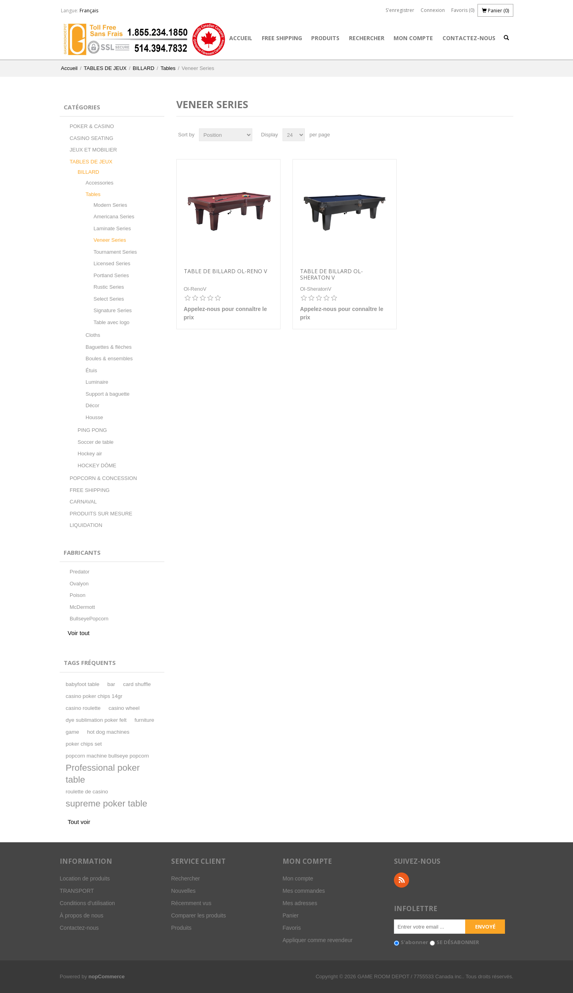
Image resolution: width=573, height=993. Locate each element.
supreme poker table (106, 803)
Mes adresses (300, 903)
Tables (167, 68)
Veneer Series (110, 240)
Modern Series (110, 205)
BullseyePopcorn (89, 619)
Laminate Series (112, 228)
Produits (325, 38)
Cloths (93, 335)
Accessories (99, 183)
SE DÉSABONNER (458, 942)
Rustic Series (109, 287)
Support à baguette (108, 394)
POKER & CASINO (92, 126)
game (72, 732)
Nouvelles (183, 891)
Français (89, 10)
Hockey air (90, 454)
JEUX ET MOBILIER (93, 150)
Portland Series (111, 275)
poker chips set (84, 744)
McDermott (82, 607)
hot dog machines (108, 732)
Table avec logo (111, 322)
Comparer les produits (198, 915)
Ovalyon (79, 584)
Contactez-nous (468, 38)
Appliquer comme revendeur (318, 940)
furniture (144, 720)
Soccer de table (95, 442)
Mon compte (413, 38)
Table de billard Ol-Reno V (225, 271)
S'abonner (414, 942)
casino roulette (83, 708)
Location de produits (85, 878)
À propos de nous (81, 915)
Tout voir (79, 821)
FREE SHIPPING (282, 38)
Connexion (433, 10)
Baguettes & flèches (109, 347)
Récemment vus (191, 903)
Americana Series (114, 217)
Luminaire (97, 382)
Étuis (91, 370)
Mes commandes (304, 891)
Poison (78, 595)
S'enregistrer (400, 10)
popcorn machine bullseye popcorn (107, 756)
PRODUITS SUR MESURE (101, 514)
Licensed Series (112, 263)
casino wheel (124, 708)
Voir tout (79, 633)
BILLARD (143, 68)
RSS (401, 880)
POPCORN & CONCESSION (103, 478)
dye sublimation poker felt (96, 720)
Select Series (109, 299)
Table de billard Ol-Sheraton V (331, 275)
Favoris (292, 928)
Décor (92, 405)
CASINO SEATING (91, 138)
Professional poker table (103, 774)
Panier (290, 915)
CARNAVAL (83, 502)
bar (111, 684)
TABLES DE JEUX (105, 68)
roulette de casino (87, 792)
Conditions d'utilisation (87, 903)
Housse (94, 417)
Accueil (240, 38)
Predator (80, 572)
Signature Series (113, 310)
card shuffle (137, 684)
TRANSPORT (77, 891)
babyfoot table (82, 684)
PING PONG (92, 430)
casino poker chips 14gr (94, 696)
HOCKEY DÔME (97, 465)
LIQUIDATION (86, 525)
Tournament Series (115, 252)
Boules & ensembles (109, 358)
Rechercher (366, 38)
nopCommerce (106, 976)
